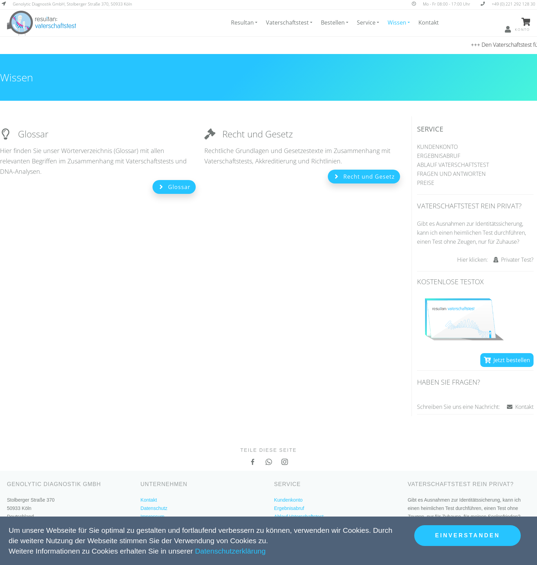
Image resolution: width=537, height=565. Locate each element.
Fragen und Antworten (451, 174)
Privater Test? (513, 259)
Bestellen (335, 22)
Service (368, 22)
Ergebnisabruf (438, 156)
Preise (425, 183)
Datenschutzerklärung (230, 551)
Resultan (244, 22)
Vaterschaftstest (289, 22)
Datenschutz (153, 508)
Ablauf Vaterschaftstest (453, 165)
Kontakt (428, 22)
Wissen (399, 22)
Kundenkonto (437, 147)
